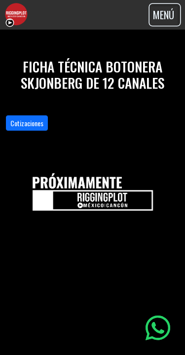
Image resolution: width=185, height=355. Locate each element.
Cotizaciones (26, 123)
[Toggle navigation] (164, 15)
